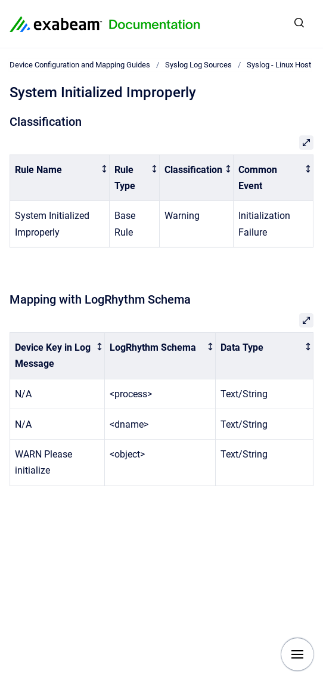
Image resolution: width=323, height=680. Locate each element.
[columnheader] (60, 177)
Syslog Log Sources (198, 64)
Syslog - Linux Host (279, 64)
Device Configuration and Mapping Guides (80, 64)
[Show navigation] (297, 654)
